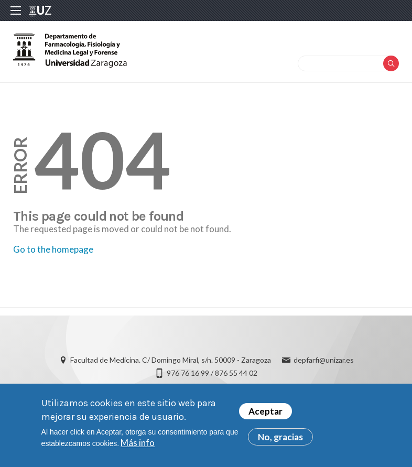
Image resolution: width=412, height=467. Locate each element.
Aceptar (265, 411)
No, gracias (280, 436)
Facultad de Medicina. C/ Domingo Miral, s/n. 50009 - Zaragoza (170, 359)
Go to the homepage (53, 249)
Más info (138, 442)
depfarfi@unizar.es (324, 359)
